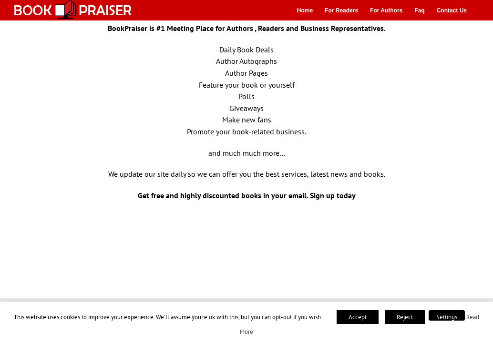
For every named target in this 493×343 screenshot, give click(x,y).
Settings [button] (446, 317)
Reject (405, 317)
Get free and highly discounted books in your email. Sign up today (247, 195)
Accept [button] (358, 317)
